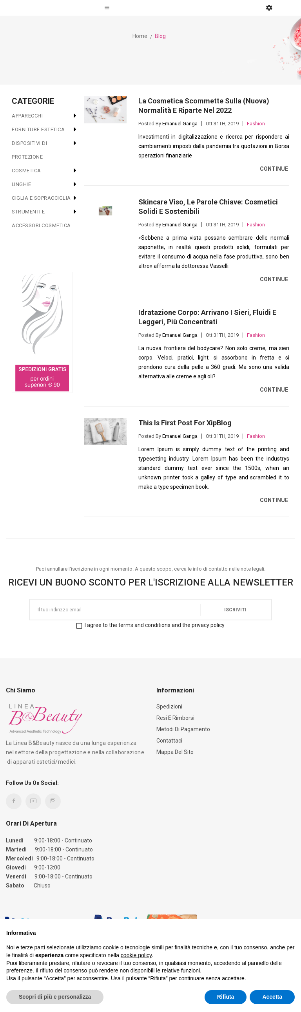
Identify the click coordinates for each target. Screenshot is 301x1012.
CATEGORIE (33, 101)
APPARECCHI (27, 116)
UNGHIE (21, 184)
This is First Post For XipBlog (185, 423)
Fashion (256, 124)
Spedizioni (169, 706)
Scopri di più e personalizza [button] (55, 997)
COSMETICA (26, 170)
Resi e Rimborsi (175, 718)
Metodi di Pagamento (183, 729)
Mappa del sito (175, 752)
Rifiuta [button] (225, 997)
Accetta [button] (272, 997)
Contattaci (169, 740)
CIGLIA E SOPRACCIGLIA (41, 198)
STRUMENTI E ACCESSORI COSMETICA (41, 218)
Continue (274, 169)
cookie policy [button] (136, 955)
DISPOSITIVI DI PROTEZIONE (29, 150)
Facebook (14, 801)
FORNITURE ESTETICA (38, 129)
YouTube (33, 801)
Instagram (53, 801)
